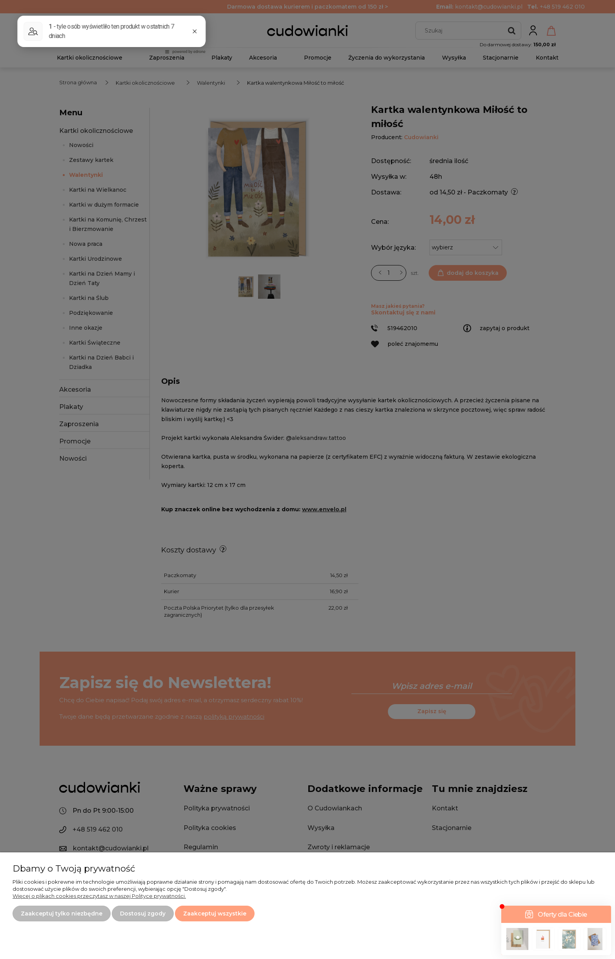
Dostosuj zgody (143, 913)
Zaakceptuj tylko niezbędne (61, 913)
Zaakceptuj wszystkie (214, 913)
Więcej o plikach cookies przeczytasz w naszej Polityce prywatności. (99, 896)
